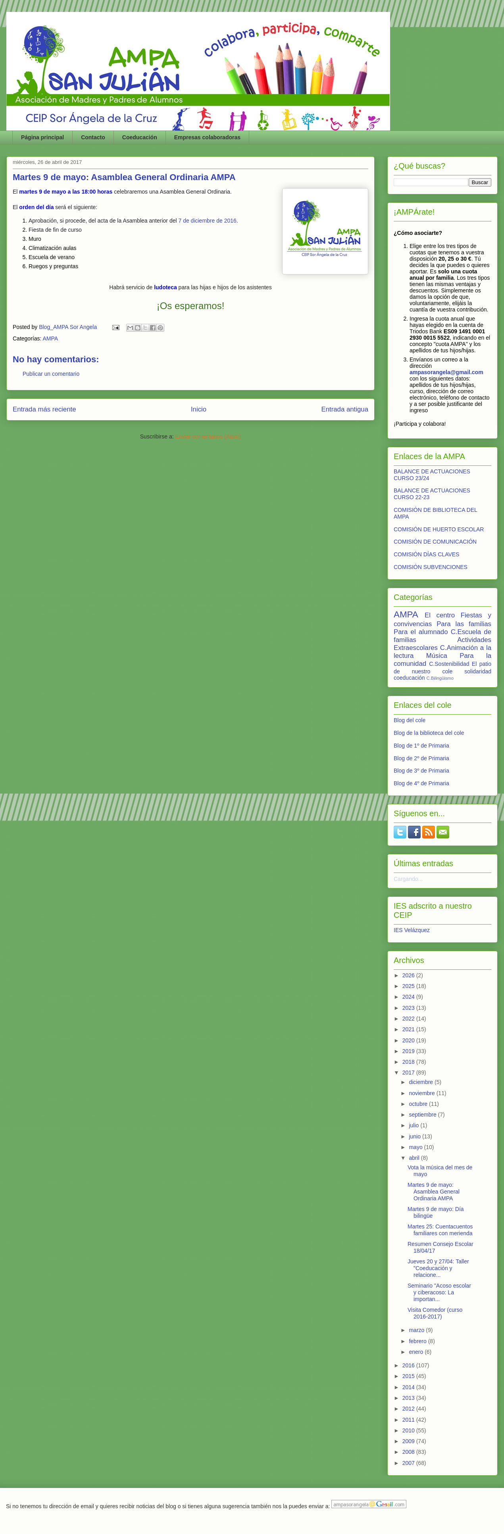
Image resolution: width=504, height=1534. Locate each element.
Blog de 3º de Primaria (421, 770)
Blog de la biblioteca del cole (429, 733)
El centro (440, 615)
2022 (409, 1018)
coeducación (409, 678)
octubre (419, 1104)
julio (414, 1125)
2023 (409, 1008)
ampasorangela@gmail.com (446, 372)
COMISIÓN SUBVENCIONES (430, 567)
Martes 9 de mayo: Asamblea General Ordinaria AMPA (434, 1191)
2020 (409, 1040)
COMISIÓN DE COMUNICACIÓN (435, 541)
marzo (417, 1330)
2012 (409, 1408)
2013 (409, 1398)
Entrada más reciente (44, 409)
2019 (409, 1051)
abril (415, 1158)
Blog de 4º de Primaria (421, 783)
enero (417, 1352)
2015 (409, 1376)
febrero (418, 1341)
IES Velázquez (412, 930)
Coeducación (139, 137)
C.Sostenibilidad (449, 664)
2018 (409, 1062)
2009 (409, 1441)
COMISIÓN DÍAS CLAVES (426, 554)
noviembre (422, 1093)
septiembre (423, 1114)
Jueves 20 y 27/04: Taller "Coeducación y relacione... (438, 1268)
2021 (409, 1029)
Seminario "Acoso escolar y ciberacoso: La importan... (439, 1292)
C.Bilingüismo (440, 678)
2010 (409, 1430)
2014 (409, 1387)
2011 (409, 1420)
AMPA (50, 338)
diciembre (422, 1082)
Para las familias (464, 624)
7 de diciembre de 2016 (207, 220)
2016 (409, 1365)
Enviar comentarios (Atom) (208, 436)
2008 (409, 1452)
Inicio (198, 409)
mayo (416, 1147)
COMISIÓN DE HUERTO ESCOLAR (439, 529)
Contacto (93, 137)
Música (436, 655)
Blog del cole (409, 720)
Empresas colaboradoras (207, 137)
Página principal (42, 137)
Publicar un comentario (51, 374)
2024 (409, 997)
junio (415, 1136)
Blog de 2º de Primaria (421, 758)
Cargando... (408, 879)
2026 (409, 975)
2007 (409, 1463)
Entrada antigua (345, 409)
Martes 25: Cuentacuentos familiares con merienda (440, 1229)
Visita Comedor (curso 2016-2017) (435, 1313)
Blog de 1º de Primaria (421, 745)
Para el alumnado (421, 632)
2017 (409, 1072)
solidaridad (477, 671)
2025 (409, 986)
